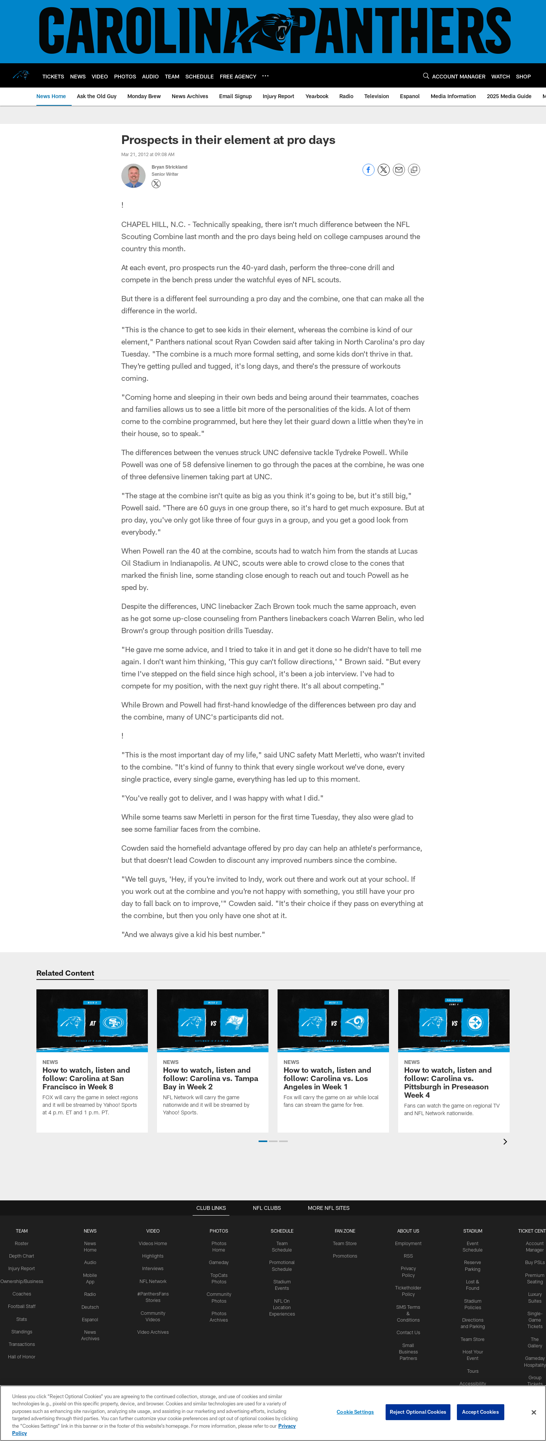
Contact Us (407, 1330)
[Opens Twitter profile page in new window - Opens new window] (156, 183)
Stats (24, 1317)
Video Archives (153, 1330)
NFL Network (153, 1280)
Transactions (24, 1342)
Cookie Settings (355, 1412)
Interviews (153, 1267)
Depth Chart (23, 1255)
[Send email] (399, 174)
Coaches (24, 1292)
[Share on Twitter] (384, 174)
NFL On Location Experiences (282, 1306)
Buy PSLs (533, 1261)
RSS (407, 1255)
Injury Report (24, 1267)
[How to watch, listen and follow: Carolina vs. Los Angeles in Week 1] (333, 1053)
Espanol (91, 1317)
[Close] (534, 1412)
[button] (263, 1141)
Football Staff (24, 1305)
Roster (23, 1242)
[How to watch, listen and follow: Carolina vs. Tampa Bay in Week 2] (212, 1057)
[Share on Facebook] (368, 174)
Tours (471, 1368)
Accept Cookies (480, 1412)
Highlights (153, 1255)
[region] (273, 1413)
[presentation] (507, 1142)
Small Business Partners (407, 1349)
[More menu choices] (265, 76)
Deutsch (91, 1305)
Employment (407, 1242)
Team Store (344, 1242)
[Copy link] (414, 170)
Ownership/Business (24, 1280)
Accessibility (471, 1380)
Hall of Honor (24, 1354)
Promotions (344, 1255)
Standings (23, 1329)
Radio (91, 1292)
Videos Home (153, 1242)
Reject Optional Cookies (418, 1412)
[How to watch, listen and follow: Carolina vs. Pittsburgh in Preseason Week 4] (454, 1057)
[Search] (426, 75)
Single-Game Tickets (532, 1318)
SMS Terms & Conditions (407, 1312)
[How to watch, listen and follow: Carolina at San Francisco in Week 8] (92, 1057)
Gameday (218, 1261)
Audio (91, 1261)
